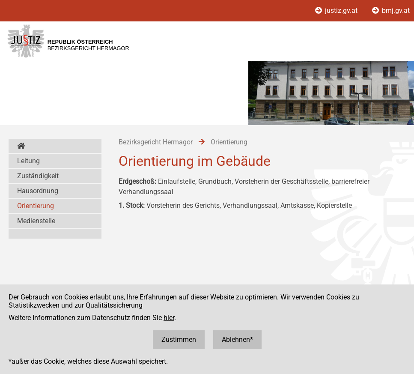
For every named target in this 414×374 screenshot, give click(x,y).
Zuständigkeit (38, 176)
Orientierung (35, 206)
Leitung (28, 161)
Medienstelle (36, 221)
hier (169, 318)
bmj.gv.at (391, 10)
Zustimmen (178, 339)
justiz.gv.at (337, 10)
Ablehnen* (237, 339)
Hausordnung (37, 191)
